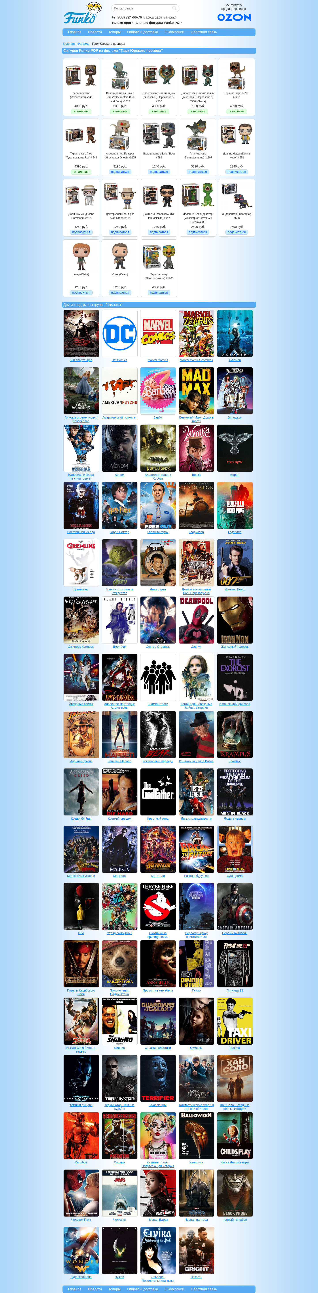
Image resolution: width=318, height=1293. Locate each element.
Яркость (196, 1277)
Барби (158, 417)
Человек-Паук (81, 1219)
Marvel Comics (158, 360)
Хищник (119, 1162)
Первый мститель (235, 933)
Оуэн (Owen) (120, 274)
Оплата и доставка (142, 32)
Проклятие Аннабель (158, 990)
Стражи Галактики (158, 1047)
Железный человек (234, 646)
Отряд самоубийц (119, 933)
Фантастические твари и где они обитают (196, 1107)
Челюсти (119, 1219)
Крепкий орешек (119, 818)
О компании (174, 32)
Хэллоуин (196, 1162)
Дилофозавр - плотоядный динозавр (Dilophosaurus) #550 (159, 97)
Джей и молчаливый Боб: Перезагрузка (196, 591)
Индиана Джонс (81, 761)
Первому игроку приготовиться (196, 935)
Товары (114, 32)
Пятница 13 (235, 990)
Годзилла (235, 532)
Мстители (158, 876)
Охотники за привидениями (158, 935)
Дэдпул (196, 646)
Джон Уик (119, 646)
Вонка (196, 474)
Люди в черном (235, 818)
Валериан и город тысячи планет (81, 476)
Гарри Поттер (119, 532)
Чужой (119, 1277)
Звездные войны (81, 704)
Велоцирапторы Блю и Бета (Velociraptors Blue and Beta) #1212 (120, 97)
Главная (74, 32)
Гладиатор (196, 532)
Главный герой (157, 532)
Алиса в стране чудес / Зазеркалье (81, 419)
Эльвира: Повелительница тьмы (158, 1278)
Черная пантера (196, 1219)
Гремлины (81, 589)
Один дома (235, 876)
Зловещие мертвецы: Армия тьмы (119, 705)
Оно (81, 933)
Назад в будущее (196, 876)
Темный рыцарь (81, 1105)
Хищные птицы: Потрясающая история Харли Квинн (158, 1166)
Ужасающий (158, 1105)
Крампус (235, 761)
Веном (119, 474)
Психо (196, 990)
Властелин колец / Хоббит (158, 476)
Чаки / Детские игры (234, 1162)
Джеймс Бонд (234, 589)
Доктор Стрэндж (158, 646)
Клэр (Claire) (81, 274)
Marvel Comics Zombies (196, 360)
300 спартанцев (81, 360)
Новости (95, 32)
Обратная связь (204, 32)
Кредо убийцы (81, 818)
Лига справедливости (196, 818)
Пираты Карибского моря (81, 992)
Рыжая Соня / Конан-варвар (81, 1049)
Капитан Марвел (119, 761)
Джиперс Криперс (81, 646)
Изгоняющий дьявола (234, 704)
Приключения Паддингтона (119, 992)
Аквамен (235, 360)
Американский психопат (119, 417)
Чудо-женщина (81, 1277)
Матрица (119, 876)
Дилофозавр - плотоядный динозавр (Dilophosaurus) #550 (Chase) (198, 97)
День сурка (158, 589)
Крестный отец (157, 818)
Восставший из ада (81, 532)
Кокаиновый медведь (158, 761)
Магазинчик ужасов (81, 876)
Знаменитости (158, 704)
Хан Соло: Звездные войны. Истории (234, 1107)
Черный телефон (235, 1219)
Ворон (234, 474)
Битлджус (235, 417)
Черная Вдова (158, 1219)
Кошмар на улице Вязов (196, 761)
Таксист (234, 1047)
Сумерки (196, 1047)
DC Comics (119, 360)
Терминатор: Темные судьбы (119, 1107)
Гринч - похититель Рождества (119, 591)
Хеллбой (81, 1162)
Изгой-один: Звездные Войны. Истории (196, 705)
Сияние (119, 1047)
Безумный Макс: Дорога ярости (196, 419)
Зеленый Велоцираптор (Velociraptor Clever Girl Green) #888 (198, 218)
